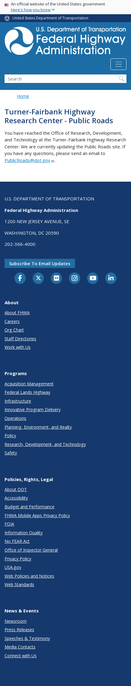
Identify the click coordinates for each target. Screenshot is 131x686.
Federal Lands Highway (27, 392)
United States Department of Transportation (50, 18)
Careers (12, 321)
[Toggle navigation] (118, 64)
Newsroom (16, 621)
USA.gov (13, 567)
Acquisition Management (29, 384)
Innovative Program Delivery (33, 409)
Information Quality (24, 533)
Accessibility (16, 498)
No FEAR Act (17, 541)
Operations (15, 418)
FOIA (9, 524)
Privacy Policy (18, 559)
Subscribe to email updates (39, 263)
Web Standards (19, 584)
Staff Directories (20, 338)
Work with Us (18, 347)
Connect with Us (21, 655)
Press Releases (19, 629)
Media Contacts (20, 647)
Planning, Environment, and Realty (38, 427)
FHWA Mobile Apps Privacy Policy (37, 515)
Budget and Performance (29, 507)
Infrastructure (18, 401)
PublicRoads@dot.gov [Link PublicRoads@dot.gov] (29, 160)
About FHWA (17, 312)
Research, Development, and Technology (45, 444)
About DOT (16, 489)
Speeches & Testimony (27, 638)
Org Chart (14, 330)
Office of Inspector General (31, 550)
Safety (11, 453)
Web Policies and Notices (29, 576)
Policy (10, 435)
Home (23, 96)
